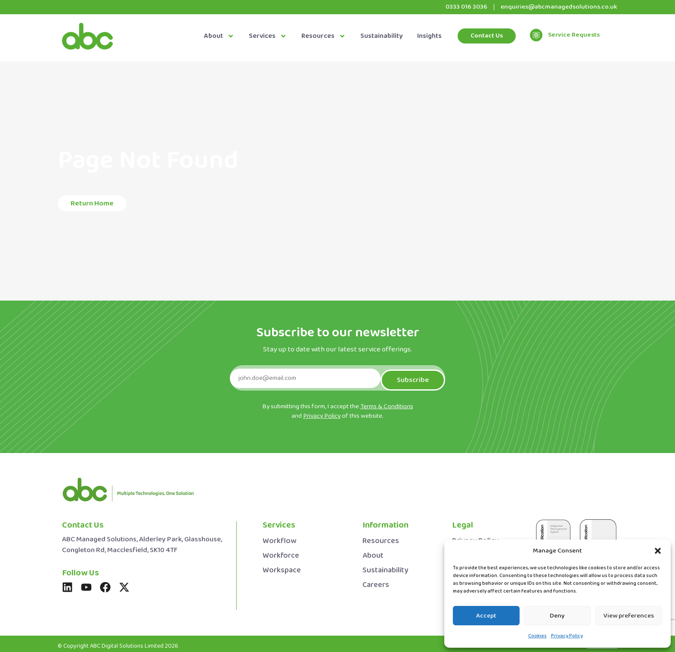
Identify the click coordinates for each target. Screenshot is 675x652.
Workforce (281, 552)
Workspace (282, 566)
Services (268, 36)
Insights (429, 36)
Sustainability (381, 36)
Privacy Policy (567, 636)
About (219, 36)
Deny (557, 616)
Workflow (279, 537)
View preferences (629, 616)
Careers (375, 581)
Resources (323, 36)
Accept (486, 616)
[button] (657, 550)
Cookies (537, 636)
